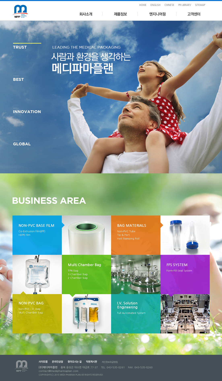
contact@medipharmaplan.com (58, 371)
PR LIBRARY (184, 5)
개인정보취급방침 (110, 362)
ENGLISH (155, 5)
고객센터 (193, 13)
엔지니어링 (157, 13)
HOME (143, 5)
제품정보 (120, 13)
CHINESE (169, 5)
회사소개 (86, 13)
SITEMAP (200, 5)
